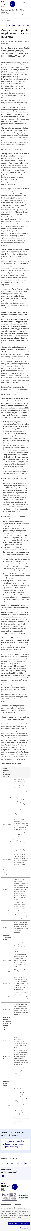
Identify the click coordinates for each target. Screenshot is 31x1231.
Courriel (9, 25)
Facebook (18, 25)
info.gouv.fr (18, 1204)
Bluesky (28, 25)
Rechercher (24, 2)
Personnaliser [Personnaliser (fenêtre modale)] (24, 1228)
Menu (28, 2)
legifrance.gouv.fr (6, 1204)
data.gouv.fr (20, 1208)
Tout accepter (13, 1223)
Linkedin (14, 25)
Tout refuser (24, 1223)
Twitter (23, 25)
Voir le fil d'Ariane (5, 20)
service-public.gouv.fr (7, 1208)
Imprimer (5, 25)
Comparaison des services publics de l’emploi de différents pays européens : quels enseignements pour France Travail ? (15, 1144)
